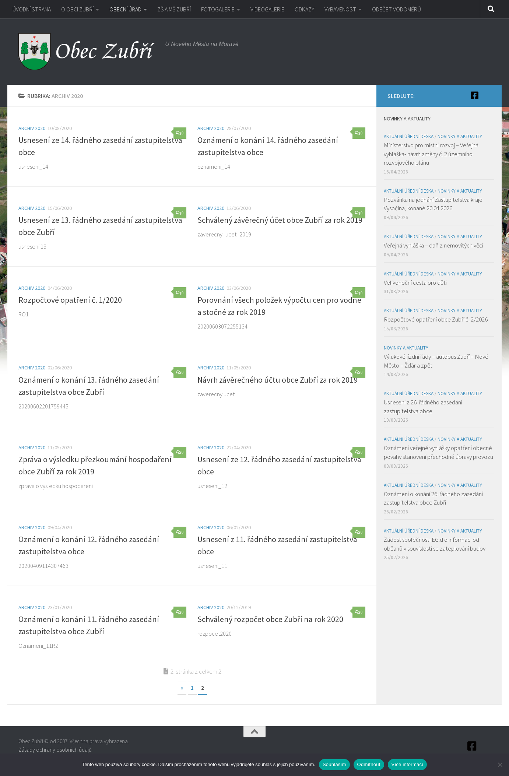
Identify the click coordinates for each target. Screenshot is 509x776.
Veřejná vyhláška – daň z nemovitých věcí (433, 245)
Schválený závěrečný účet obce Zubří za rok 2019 (279, 220)
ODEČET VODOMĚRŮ (396, 9)
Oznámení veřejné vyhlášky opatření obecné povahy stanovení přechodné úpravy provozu (438, 452)
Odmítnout (368, 764)
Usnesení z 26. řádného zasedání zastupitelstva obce (423, 406)
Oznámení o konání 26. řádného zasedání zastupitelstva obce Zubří (433, 498)
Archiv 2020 (31, 128)
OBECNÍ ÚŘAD (125, 9)
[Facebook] (474, 95)
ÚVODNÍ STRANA (32, 9)
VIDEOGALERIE (267, 9)
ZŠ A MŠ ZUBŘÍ (174, 9)
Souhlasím (334, 764)
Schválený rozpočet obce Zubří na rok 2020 (270, 619)
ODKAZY (304, 9)
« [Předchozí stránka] (181, 687)
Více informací (408, 764)
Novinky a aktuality (460, 136)
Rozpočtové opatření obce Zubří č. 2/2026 (436, 319)
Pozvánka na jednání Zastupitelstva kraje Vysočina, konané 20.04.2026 (433, 204)
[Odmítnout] (499, 764)
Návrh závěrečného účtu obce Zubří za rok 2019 (277, 380)
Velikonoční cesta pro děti (415, 282)
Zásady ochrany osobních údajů (55, 749)
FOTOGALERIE (218, 9)
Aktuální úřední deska (408, 136)
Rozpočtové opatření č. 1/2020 (70, 300)
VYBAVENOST (340, 9)
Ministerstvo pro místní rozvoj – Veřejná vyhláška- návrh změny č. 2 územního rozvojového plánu (431, 153)
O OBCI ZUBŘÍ (77, 9)
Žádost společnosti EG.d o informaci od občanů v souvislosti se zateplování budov (434, 544)
